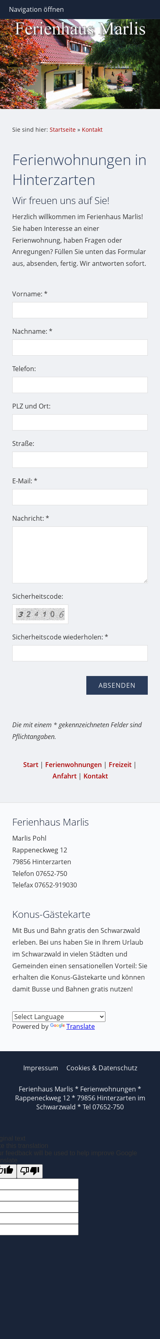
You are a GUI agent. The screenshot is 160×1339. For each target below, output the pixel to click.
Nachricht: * (30, 518)
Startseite (63, 129)
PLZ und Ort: (31, 406)
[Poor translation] (30, 1171)
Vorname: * (30, 293)
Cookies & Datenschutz (101, 1067)
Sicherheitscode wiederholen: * (60, 637)
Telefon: (24, 368)
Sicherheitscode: (37, 596)
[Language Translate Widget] (58, 1016)
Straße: (23, 443)
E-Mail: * (24, 480)
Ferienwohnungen (73, 764)
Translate (72, 1026)
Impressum (40, 1067)
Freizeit (120, 764)
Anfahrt (65, 776)
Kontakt (92, 129)
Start (30, 764)
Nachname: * (32, 331)
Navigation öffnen (36, 9)
